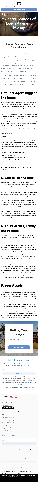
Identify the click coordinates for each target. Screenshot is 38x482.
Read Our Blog (6, 425)
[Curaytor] (8, 409)
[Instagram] (11, 402)
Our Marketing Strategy (8, 420)
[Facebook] (2, 402)
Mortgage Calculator (7, 428)
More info (15, 476)
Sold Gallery (5, 430)
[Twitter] (4, 402)
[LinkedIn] (6, 402)
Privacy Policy (19, 467)
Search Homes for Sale (8, 422)
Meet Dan (4, 414)
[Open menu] (36, 14)
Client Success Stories (8, 417)
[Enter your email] (20, 369)
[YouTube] (9, 402)
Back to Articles (6, 38)
